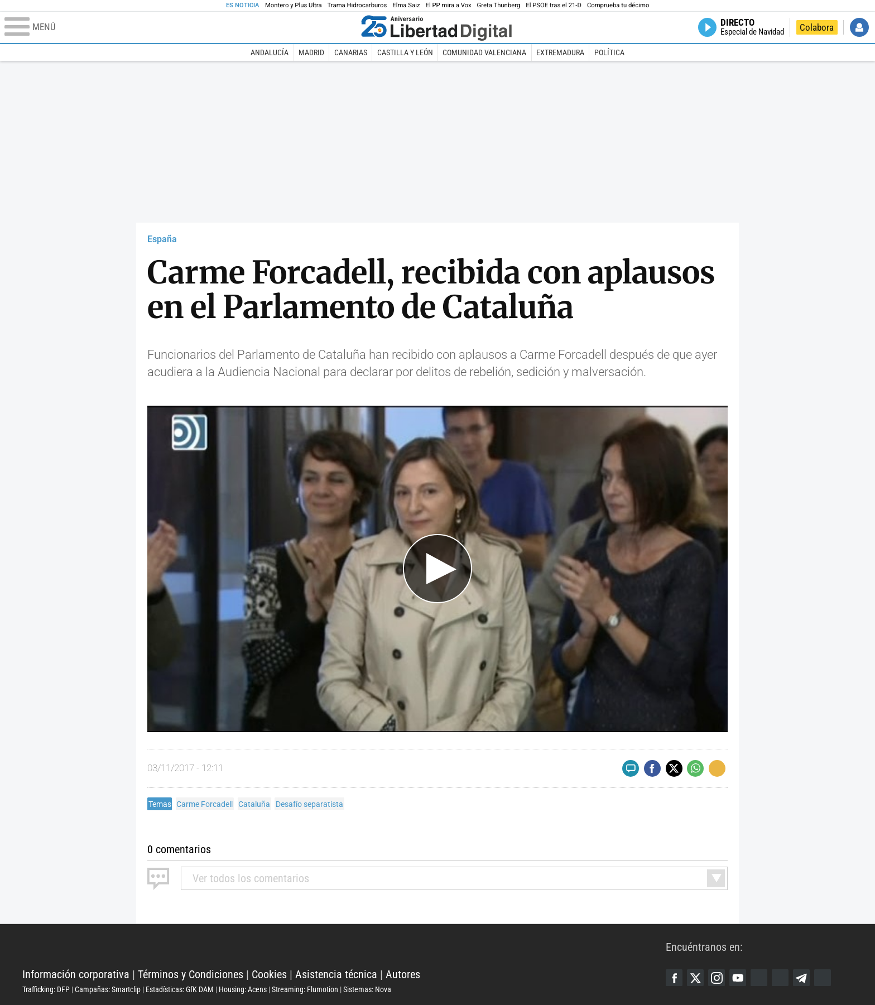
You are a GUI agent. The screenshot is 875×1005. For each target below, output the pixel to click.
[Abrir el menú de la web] (180, 27)
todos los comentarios (251, 878)
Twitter (695, 977)
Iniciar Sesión (859, 27)
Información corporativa (75, 974)
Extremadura (560, 52)
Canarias (350, 52)
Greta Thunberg (499, 5)
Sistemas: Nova (367, 989)
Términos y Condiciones (190, 974)
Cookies (269, 974)
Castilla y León (405, 52)
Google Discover (759, 977)
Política (609, 52)
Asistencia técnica (336, 974)
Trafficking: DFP (46, 989)
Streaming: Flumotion (305, 989)
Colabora (817, 27)
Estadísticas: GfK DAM (180, 989)
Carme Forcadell (204, 804)
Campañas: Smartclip (108, 989)
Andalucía (270, 52)
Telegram (801, 977)
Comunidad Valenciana (484, 52)
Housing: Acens (243, 989)
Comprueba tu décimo (618, 5)
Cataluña (254, 804)
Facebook (674, 977)
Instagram (716, 977)
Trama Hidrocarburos (357, 5)
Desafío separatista (309, 804)
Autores (403, 974)
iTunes (822, 977)
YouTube (737, 977)
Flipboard (780, 977)
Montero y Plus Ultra (293, 5)
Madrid (311, 52)
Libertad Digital (344, 946)
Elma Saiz (406, 5)
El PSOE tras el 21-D (553, 5)
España (162, 239)
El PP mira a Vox (449, 5)
